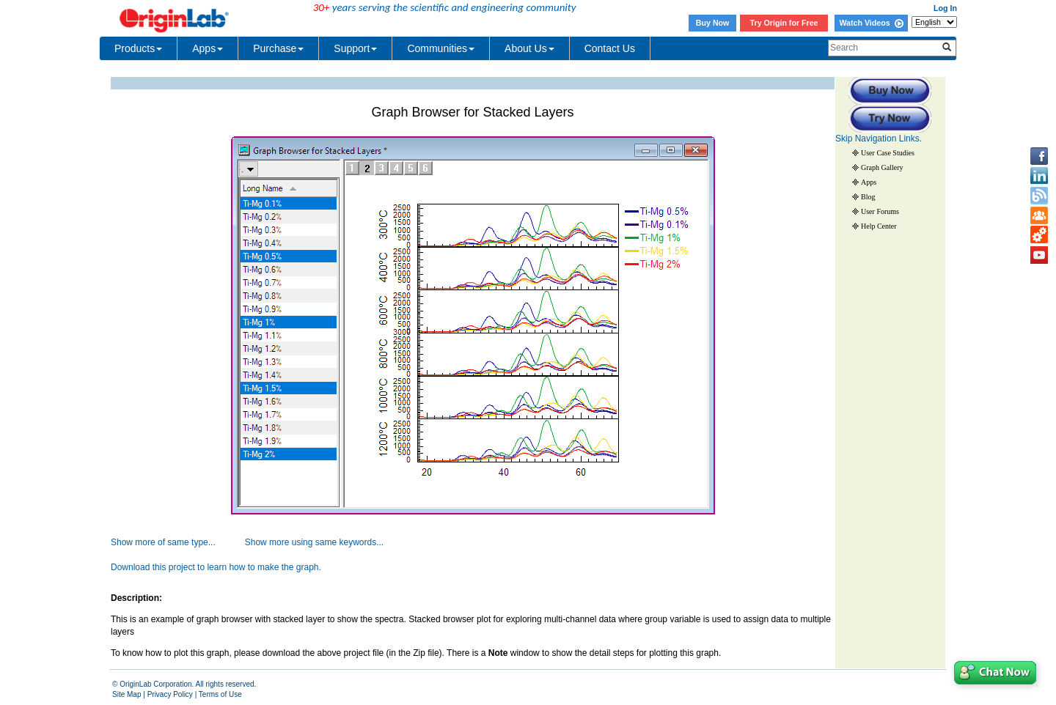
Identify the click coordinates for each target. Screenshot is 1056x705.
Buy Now (713, 22)
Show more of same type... (163, 542)
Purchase (278, 48)
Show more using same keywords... (314, 542)
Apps (207, 48)
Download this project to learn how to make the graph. (216, 567)
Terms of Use (220, 694)
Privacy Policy (170, 694)
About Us (529, 48)
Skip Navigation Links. (878, 138)
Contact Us (609, 48)
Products (138, 48)
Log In (945, 8)
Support (355, 48)
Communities (440, 48)
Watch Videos (871, 22)
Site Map (126, 694)
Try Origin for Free (784, 22)
